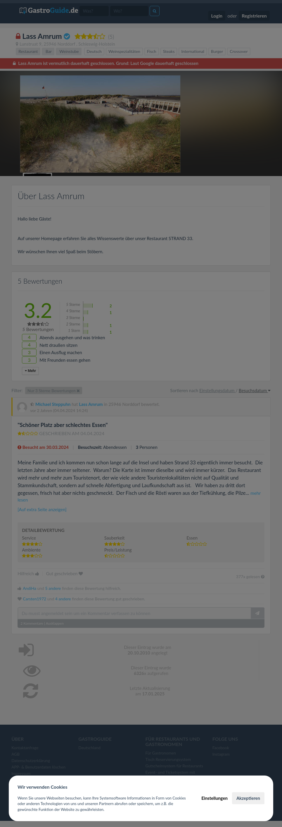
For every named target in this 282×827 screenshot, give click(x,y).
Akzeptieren (248, 798)
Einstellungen (214, 798)
